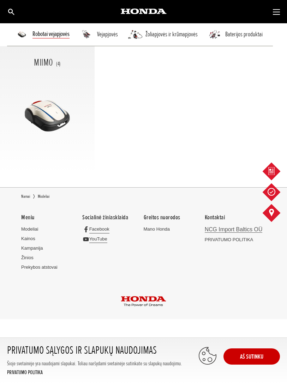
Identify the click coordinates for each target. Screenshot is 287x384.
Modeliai (29, 229)
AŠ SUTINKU (251, 356)
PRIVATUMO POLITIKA (25, 372)
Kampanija (32, 248)
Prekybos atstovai (39, 267)
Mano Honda (157, 229)
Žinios (27, 257)
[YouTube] (96, 239)
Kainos (28, 238)
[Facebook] (97, 229)
